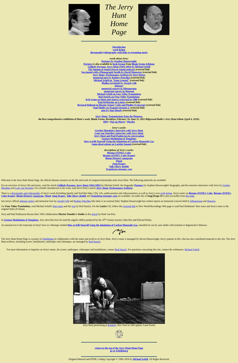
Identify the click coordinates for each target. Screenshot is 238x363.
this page (190, 196)
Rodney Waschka (82, 201)
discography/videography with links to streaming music (119, 52)
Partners (88, 64)
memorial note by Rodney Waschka (111, 77)
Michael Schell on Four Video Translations (119, 94)
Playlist (131, 122)
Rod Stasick (94, 241)
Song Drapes (119, 163)
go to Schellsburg (119, 350)
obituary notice (27, 201)
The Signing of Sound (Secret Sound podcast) (111, 69)
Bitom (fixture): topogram (119, 158)
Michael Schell (192, 249)
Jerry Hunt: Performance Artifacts (114, 188)
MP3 (105, 122)
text (74, 206)
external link (129, 206)
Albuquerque (196, 201)
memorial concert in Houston (119, 91)
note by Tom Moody (111, 110)
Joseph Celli (63, 201)
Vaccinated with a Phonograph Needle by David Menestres (111, 72)
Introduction (119, 47)
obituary (119, 86)
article (95, 214)
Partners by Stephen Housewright (119, 61)
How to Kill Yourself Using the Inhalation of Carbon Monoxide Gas (119, 141)
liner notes (58, 206)
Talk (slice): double (119, 166)
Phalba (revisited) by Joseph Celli (119, 83)
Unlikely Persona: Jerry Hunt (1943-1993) (79, 185)
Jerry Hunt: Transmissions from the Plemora (118, 116)
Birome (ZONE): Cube (119, 153)
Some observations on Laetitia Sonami (111, 144)
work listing (119, 49)
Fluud (119, 161)
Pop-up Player (117, 122)
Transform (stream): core (104, 196)
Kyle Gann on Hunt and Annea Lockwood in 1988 (111, 99)
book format (118, 64)
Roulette (112, 325)
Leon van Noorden (24, 188)
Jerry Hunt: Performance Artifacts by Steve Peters (119, 75)
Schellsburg (48, 239)
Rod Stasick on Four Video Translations (119, 96)
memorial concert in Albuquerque (118, 88)
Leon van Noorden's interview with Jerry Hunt (119, 133)
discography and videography (25, 193)
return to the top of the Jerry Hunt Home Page (119, 348)
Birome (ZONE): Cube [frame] (119, 155)
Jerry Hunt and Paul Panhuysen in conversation (119, 136)
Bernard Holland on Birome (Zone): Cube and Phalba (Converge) (111, 105)
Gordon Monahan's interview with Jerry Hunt (119, 130)
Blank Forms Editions (143, 64)
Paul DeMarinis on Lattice (111, 102)
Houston (211, 201)
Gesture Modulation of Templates (119, 138)
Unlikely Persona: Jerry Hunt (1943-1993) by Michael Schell (119, 66)
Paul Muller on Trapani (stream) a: (111, 107)
